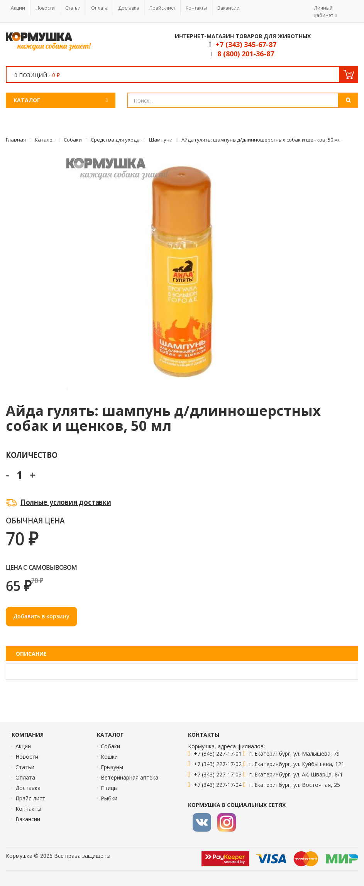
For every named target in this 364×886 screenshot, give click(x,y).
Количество (31, 454)
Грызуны (112, 767)
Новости (45, 8)
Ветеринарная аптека (129, 777)
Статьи (73, 8)
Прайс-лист (162, 8)
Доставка (128, 8)
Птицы (109, 787)
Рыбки (109, 798)
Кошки (109, 756)
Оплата (99, 8)
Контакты (196, 8)
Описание (31, 653)
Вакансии (228, 8)
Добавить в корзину (41, 616)
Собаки (110, 746)
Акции (18, 8)
